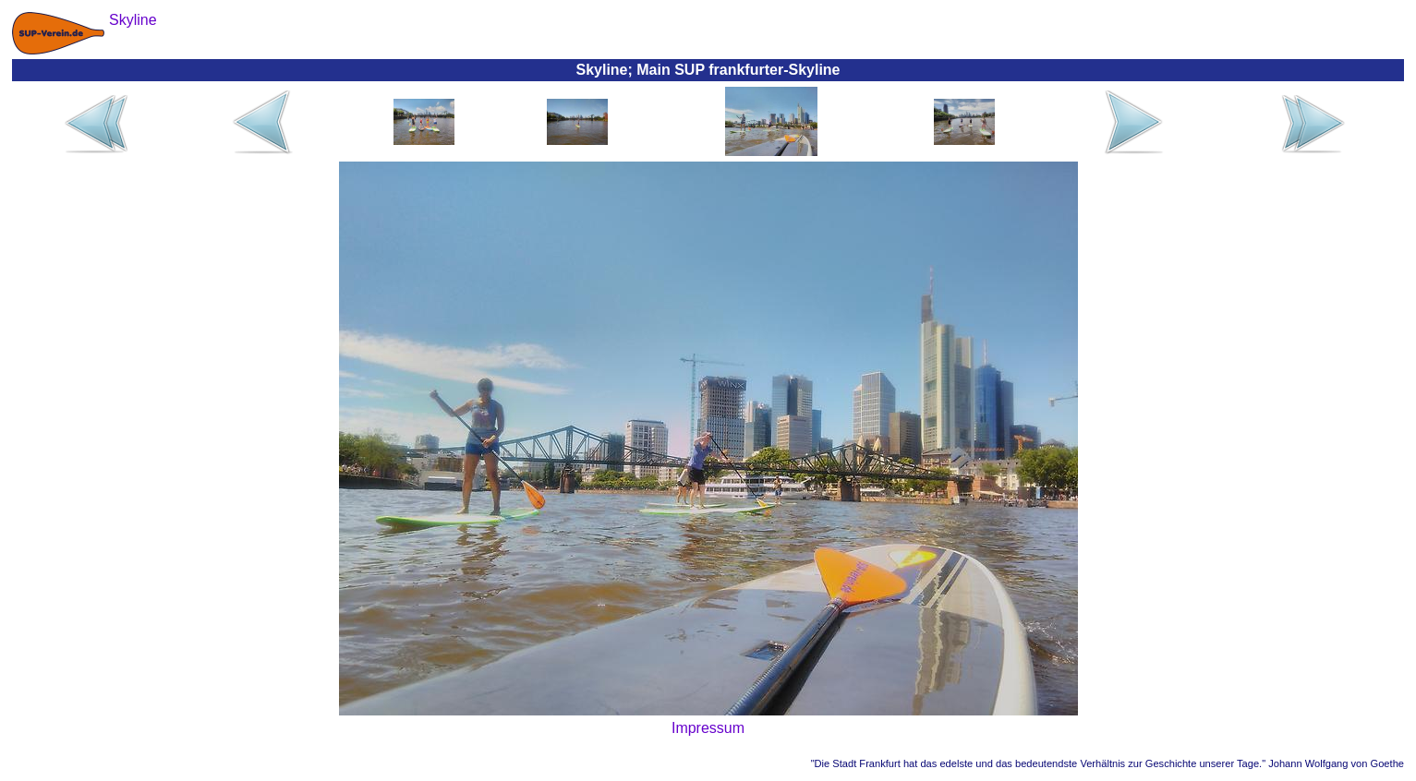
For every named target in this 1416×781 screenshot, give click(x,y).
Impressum (708, 728)
